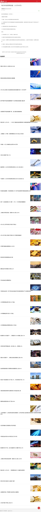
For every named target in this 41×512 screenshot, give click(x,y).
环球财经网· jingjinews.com (20, 53)
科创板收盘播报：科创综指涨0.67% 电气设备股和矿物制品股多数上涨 (15, 190)
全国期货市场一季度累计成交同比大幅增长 (9, 492)
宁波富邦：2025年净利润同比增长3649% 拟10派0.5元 (12, 178)
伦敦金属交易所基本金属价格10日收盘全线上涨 (10, 390)
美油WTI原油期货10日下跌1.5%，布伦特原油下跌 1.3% (12, 379)
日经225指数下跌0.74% (5, 155)
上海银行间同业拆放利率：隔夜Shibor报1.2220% (11, 458)
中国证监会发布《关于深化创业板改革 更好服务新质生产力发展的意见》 (16, 291)
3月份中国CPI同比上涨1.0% (6, 502)
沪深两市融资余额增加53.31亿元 (7, 246)
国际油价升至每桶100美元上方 (7, 268)
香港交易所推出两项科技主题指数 (7, 78)
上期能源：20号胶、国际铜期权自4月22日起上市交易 (11, 133)
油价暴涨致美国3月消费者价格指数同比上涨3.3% (11, 368)
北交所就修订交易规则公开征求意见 (8, 425)
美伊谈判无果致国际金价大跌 (6, 257)
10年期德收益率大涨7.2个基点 (7, 313)
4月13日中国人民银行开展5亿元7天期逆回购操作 (10, 235)
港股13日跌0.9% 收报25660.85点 (7, 66)
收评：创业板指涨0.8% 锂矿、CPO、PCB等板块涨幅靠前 (12, 201)
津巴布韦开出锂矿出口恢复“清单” (7, 481)
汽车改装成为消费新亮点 (5, 280)
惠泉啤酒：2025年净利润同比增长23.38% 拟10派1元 (11, 167)
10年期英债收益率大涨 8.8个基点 (7, 302)
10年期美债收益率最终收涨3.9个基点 (8, 325)
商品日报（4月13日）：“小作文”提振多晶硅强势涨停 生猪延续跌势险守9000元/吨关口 (19, 122)
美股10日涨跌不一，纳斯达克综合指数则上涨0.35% (11, 357)
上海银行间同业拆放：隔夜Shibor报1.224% (9, 212)
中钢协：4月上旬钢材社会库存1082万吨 (9, 144)
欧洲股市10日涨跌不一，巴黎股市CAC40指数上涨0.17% (12, 335)
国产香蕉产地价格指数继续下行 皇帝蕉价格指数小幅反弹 (12, 100)
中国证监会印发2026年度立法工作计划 (8, 436)
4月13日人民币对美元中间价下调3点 (8, 224)
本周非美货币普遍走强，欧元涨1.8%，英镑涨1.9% (11, 346)
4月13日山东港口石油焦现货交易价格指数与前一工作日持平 (13, 89)
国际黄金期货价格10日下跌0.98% (7, 401)
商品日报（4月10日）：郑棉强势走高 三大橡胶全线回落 (12, 470)
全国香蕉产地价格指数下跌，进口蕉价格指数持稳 (11, 111)
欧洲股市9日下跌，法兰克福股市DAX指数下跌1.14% (11, 447)
